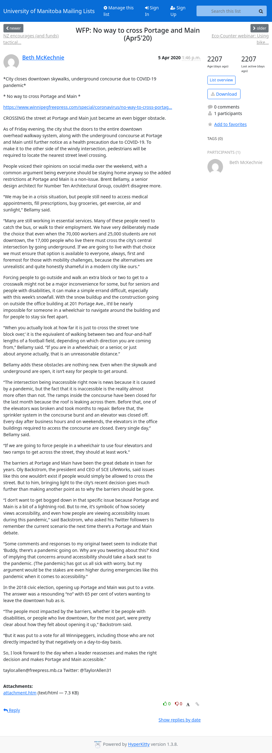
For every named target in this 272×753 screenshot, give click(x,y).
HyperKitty (138, 744)
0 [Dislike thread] (178, 704)
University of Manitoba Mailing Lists (49, 11)
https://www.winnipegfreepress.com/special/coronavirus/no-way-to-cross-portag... (87, 107)
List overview (221, 80)
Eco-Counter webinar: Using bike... (240, 39)
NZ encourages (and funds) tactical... (31, 39)
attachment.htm (19, 693)
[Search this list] (226, 11)
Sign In (152, 11)
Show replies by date (179, 720)
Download (224, 94)
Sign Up (177, 11)
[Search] (261, 11)
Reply (11, 710)
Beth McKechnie (43, 57)
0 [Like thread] (167, 704)
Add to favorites (227, 124)
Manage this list (119, 11)
